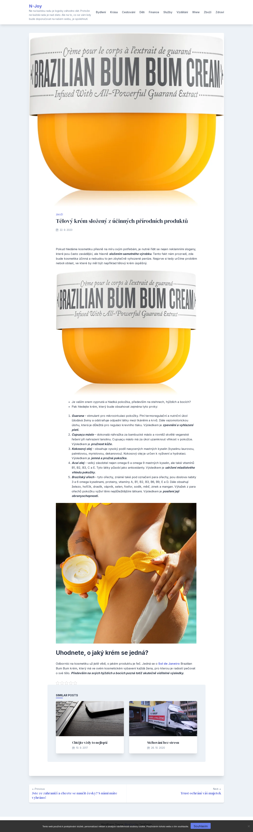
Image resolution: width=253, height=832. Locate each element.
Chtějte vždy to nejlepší (90, 742)
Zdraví (220, 12)
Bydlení (101, 12)
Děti (142, 12)
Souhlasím (201, 826)
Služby (167, 12)
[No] (248, 826)
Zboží (207, 12)
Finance (154, 12)
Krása (114, 12)
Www (196, 12)
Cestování (128, 12)
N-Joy (35, 6)
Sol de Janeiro (169, 663)
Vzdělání (182, 12)
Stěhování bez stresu (163, 742)
